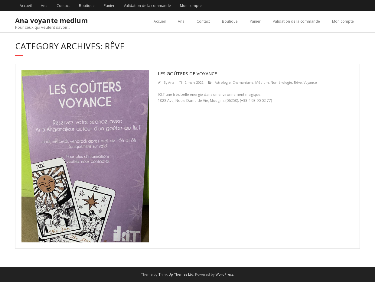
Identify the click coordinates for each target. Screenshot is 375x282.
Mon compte (191, 5)
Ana (44, 5)
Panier (109, 5)
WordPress (224, 274)
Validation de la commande (147, 5)
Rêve (298, 82)
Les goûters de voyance (187, 73)
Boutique (87, 5)
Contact (63, 5)
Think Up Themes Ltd (175, 274)
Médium (262, 82)
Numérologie (281, 82)
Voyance (310, 82)
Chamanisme (243, 82)
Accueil (26, 5)
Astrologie (223, 82)
